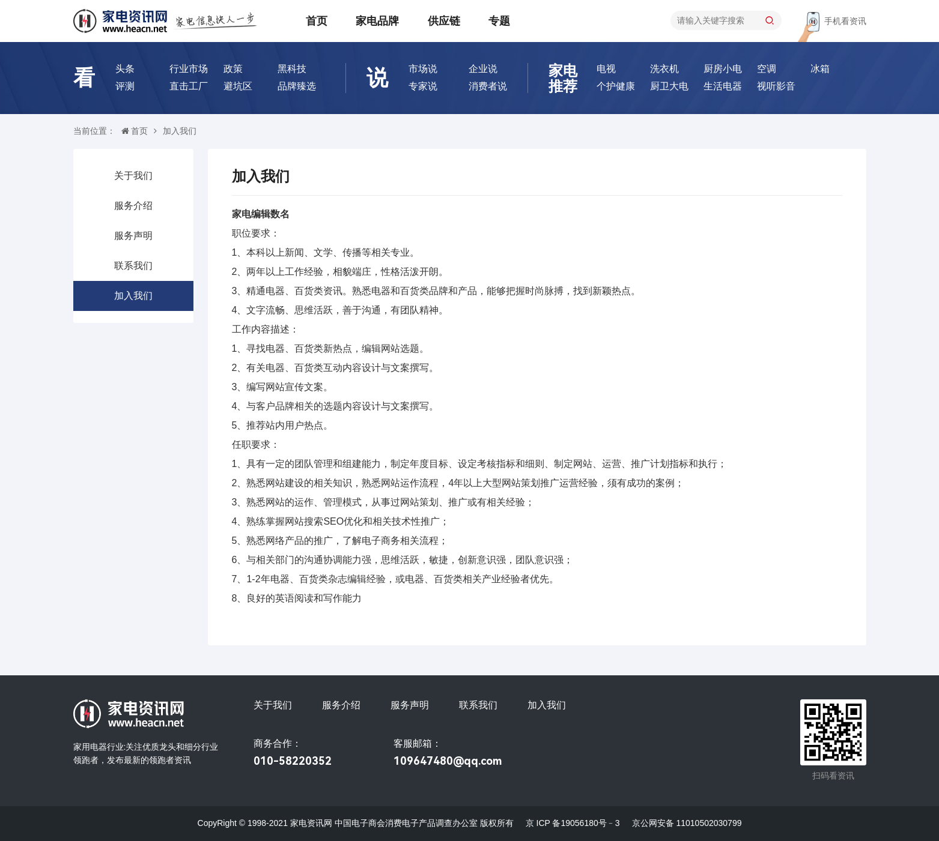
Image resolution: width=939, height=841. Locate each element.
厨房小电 (722, 69)
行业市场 (188, 69)
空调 (766, 69)
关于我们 (133, 175)
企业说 (483, 69)
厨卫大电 (669, 86)
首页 (316, 21)
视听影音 (776, 86)
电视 (606, 69)
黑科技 (292, 69)
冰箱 (820, 69)
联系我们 (133, 266)
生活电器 (722, 86)
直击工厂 (188, 86)
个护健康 (616, 86)
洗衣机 (664, 69)
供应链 (444, 21)
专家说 (423, 86)
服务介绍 (133, 205)
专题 (499, 21)
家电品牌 (377, 21)
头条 (125, 69)
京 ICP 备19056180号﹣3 (573, 823)
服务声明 (133, 236)
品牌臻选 (297, 86)
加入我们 (133, 296)
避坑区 (237, 86)
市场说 (423, 69)
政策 (233, 69)
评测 (125, 86)
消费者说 (488, 86)
